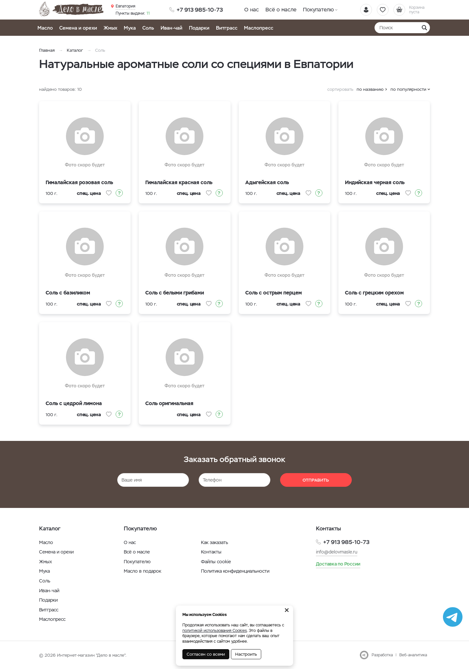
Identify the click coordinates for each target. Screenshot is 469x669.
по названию (370, 89)
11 (133, 13)
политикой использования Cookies (214, 630)
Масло (45, 28)
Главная (47, 50)
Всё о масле (280, 9)
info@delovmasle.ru (336, 552)
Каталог (75, 50)
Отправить (316, 480)
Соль (148, 28)
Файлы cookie (216, 562)
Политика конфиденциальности (235, 571)
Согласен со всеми (206, 654)
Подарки (199, 28)
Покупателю (318, 9)
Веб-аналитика (413, 655)
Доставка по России (338, 564)
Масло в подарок (142, 571)
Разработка (382, 655)
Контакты (211, 552)
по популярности (408, 89)
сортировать (340, 89)
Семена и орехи (78, 28)
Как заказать (214, 542)
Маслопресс (258, 28)
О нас (251, 9)
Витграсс (226, 28)
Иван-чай (171, 28)
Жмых (110, 28)
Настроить (246, 654)
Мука (130, 28)
